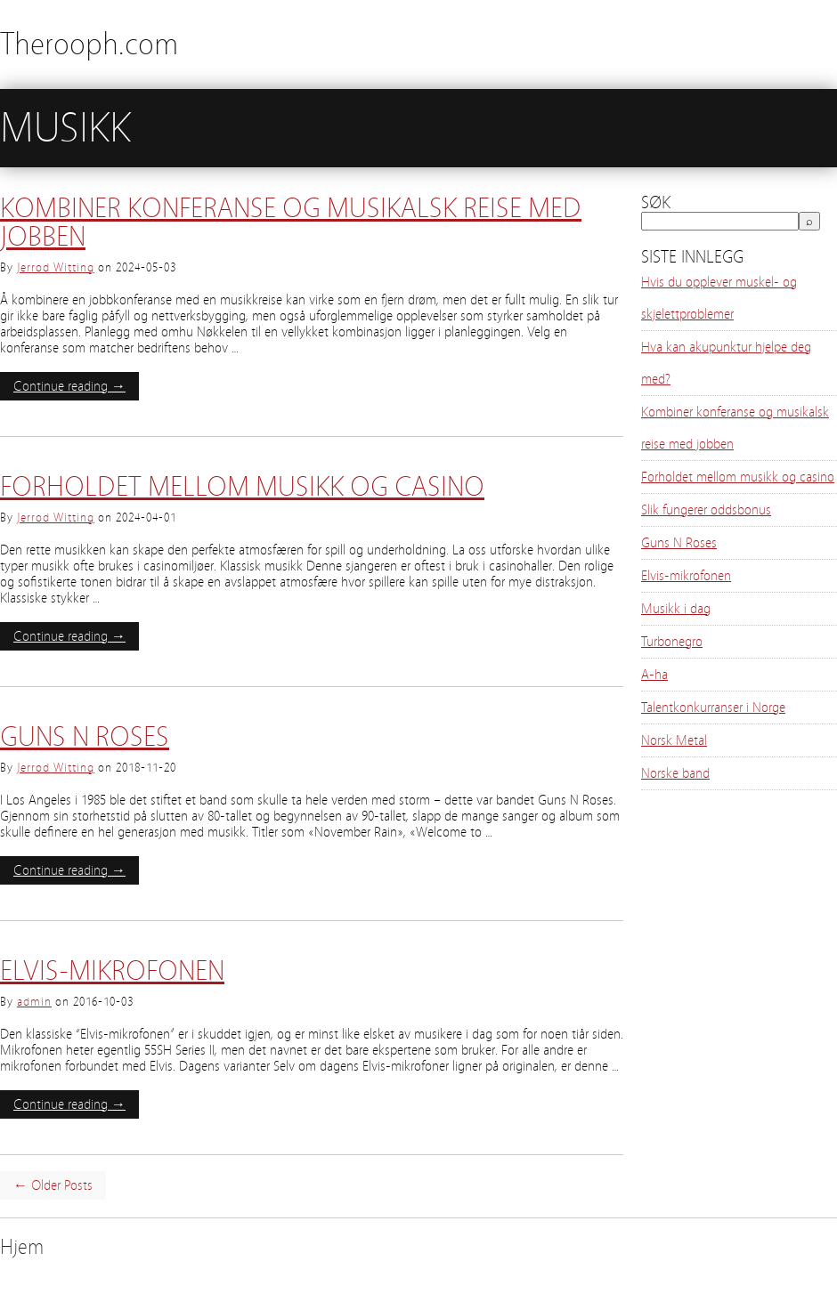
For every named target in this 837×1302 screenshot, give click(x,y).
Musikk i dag (676, 609)
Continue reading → (69, 386)
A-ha (654, 675)
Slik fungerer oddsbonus (706, 510)
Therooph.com (89, 44)
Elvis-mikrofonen (112, 971)
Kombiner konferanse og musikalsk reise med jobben (290, 222)
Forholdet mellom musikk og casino (242, 487)
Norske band (675, 773)
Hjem (22, 1247)
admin (34, 1002)
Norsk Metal (674, 740)
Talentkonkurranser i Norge (713, 708)
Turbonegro (672, 642)
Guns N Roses (84, 737)
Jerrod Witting (55, 268)
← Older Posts (53, 1185)
